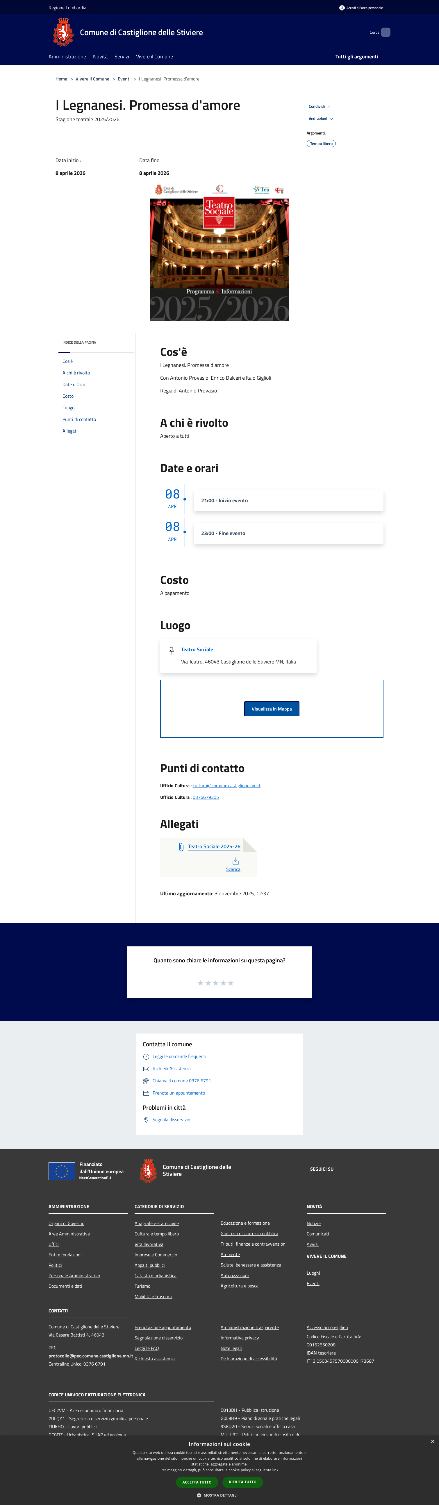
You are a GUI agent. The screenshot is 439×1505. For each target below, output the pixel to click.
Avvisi (313, 1244)
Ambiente (230, 1254)
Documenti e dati (65, 1285)
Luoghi (313, 1272)
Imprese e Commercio (156, 1254)
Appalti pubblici (150, 1265)
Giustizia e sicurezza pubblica (249, 1233)
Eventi (124, 78)
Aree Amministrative (69, 1233)
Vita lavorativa (149, 1244)
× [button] (432, 1442)
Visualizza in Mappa (272, 708)
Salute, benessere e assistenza (251, 1264)
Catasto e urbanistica (155, 1275)
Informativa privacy (240, 1337)
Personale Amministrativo (74, 1275)
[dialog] (219, 1470)
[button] (219, 1495)
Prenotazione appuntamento (163, 1327)
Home (61, 78)
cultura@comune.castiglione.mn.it (226, 785)
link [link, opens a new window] (275, 1470)
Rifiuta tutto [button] (243, 1481)
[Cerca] (383, 32)
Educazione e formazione (245, 1222)
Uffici (54, 1244)
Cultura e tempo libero (157, 1233)
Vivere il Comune (93, 78)
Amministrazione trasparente (250, 1327)
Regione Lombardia (67, 7)
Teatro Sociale (197, 649)
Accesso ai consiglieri (327, 1327)
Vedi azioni (322, 118)
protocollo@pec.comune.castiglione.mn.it (91, 1355)
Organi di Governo (66, 1223)
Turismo (142, 1285)
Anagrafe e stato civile (157, 1223)
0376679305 (206, 797)
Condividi (321, 106)
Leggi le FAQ (147, 1348)
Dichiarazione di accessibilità (249, 1358)
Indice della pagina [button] (79, 342)
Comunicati (318, 1233)
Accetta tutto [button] (197, 1482)
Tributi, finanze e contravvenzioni (254, 1243)
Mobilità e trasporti (153, 1296)
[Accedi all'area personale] (361, 8)
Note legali (231, 1348)
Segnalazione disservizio (159, 1337)
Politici (55, 1265)
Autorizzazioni (235, 1275)
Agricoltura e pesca (239, 1285)
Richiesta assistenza (155, 1358)
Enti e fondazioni (65, 1254)
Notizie (314, 1223)
